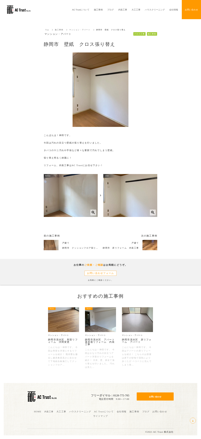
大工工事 (136, 9)
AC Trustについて (80, 9)
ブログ (110, 9)
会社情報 (173, 9)
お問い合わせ (155, 396)
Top (47, 30)
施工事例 (59, 30)
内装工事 (122, 9)
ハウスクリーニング (155, 9)
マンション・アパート (79, 30)
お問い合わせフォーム (100, 273)
